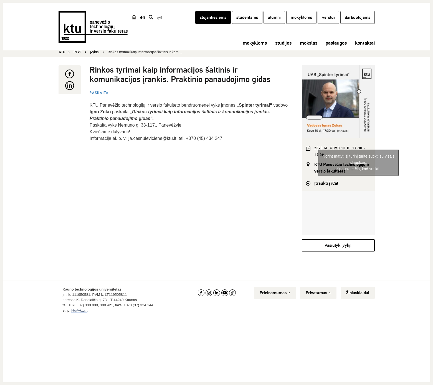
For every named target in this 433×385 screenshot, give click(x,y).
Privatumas (318, 293)
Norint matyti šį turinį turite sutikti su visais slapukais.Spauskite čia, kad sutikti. (358, 162)
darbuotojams (357, 17)
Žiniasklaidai (357, 293)
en (142, 17)
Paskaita (99, 93)
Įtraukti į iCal (326, 183)
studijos (283, 43)
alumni (274, 17)
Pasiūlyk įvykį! (338, 245)
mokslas (308, 43)
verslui (328, 17)
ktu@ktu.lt (79, 310)
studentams (247, 17)
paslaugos (336, 43)
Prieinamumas (275, 293)
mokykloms (301, 17)
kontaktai (365, 43)
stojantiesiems (213, 17)
